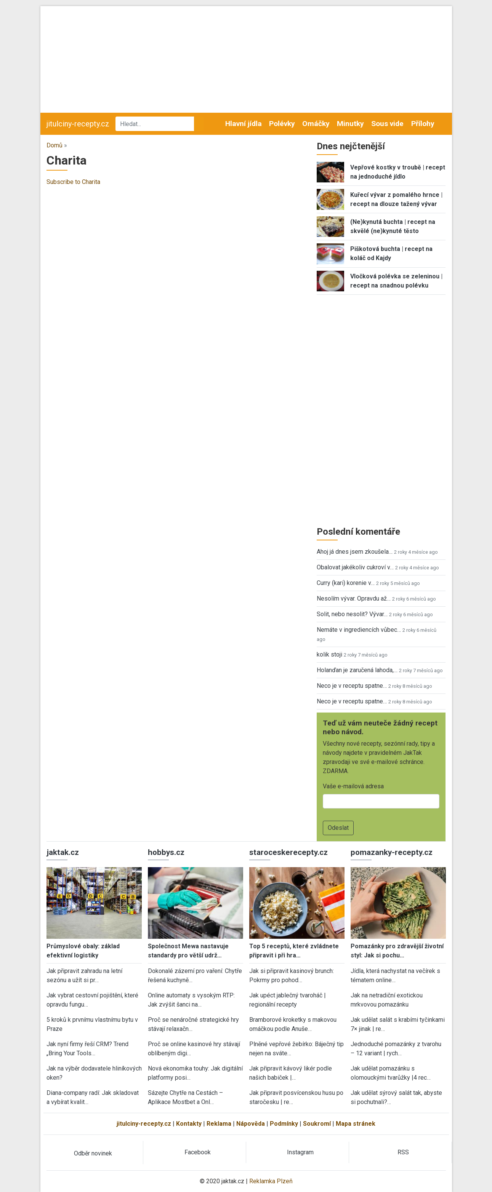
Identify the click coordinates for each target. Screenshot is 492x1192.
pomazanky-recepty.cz (392, 852)
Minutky (350, 123)
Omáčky (316, 123)
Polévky (282, 123)
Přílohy (422, 123)
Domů (54, 145)
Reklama (219, 1123)
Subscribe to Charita (73, 181)
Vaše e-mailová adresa (353, 786)
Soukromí (317, 1123)
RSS (403, 1152)
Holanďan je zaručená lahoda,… (357, 670)
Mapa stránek (355, 1123)
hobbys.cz (166, 852)
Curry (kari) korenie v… (346, 582)
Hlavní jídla (243, 123)
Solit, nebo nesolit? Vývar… (352, 614)
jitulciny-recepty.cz (77, 123)
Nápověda (250, 1123)
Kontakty (189, 1123)
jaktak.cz (62, 852)
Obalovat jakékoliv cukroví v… (355, 567)
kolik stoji (329, 654)
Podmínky (284, 1123)
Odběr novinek (93, 1153)
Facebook (197, 1152)
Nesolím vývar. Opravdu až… (354, 598)
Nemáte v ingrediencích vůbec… (359, 629)
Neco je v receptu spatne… (352, 685)
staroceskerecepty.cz (288, 852)
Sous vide (387, 123)
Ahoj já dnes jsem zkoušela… (355, 551)
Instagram (300, 1152)
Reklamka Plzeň (271, 1181)
